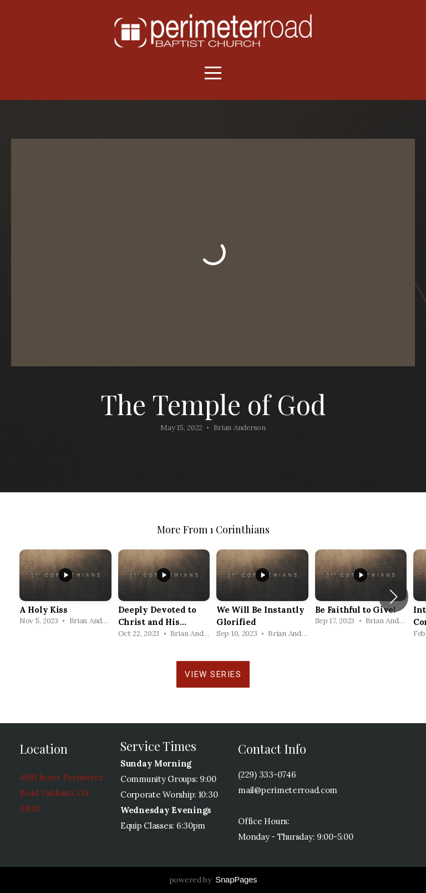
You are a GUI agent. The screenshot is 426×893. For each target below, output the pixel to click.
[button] (393, 596)
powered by (213, 880)
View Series (213, 674)
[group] (65, 590)
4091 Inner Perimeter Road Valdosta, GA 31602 (61, 793)
